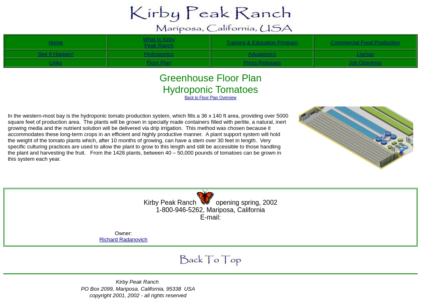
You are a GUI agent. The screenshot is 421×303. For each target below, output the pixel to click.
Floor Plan (159, 63)
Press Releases (262, 63)
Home (56, 42)
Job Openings (365, 63)
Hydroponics (158, 54)
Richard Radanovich (123, 239)
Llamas (365, 54)
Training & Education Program (262, 42)
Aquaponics (262, 54)
